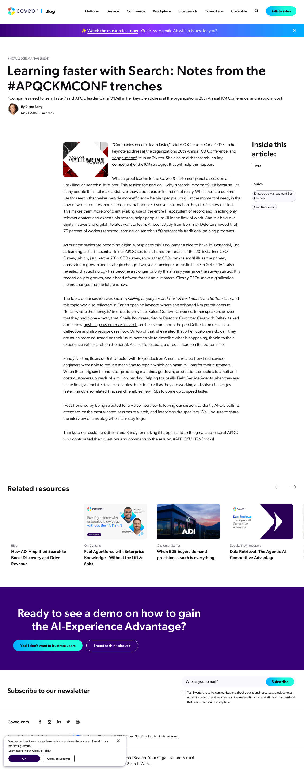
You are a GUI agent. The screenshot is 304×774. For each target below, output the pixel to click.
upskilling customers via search (111, 324)
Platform (92, 12)
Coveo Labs (214, 12)
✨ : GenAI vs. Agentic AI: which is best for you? (149, 30)
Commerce (136, 12)
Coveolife (239, 12)
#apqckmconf (124, 157)
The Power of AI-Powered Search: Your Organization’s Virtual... (143, 757)
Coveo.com (18, 721)
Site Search (188, 12)
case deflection (264, 207)
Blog (50, 12)
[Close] (118, 741)
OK (24, 758)
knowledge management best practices (273, 195)
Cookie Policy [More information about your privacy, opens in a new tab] (41, 750)
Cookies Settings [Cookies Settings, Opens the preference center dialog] (58, 758)
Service (113, 12)
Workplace (162, 12)
